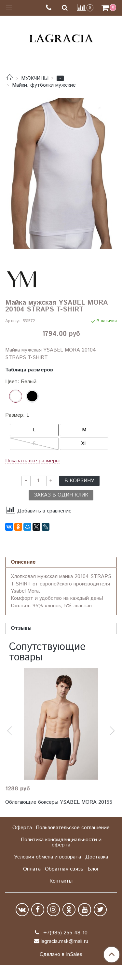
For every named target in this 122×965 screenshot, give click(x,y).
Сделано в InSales (61, 954)
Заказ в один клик (61, 495)
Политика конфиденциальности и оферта (61, 842)
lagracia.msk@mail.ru (64, 941)
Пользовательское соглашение (73, 827)
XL (84, 443)
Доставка (96, 857)
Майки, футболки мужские (44, 85)
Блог (93, 869)
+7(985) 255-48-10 (65, 933)
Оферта (22, 827)
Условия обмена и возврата (47, 857)
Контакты (61, 881)
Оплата (32, 869)
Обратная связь (64, 869)
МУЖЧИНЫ (34, 78)
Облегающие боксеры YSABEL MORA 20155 (58, 802)
